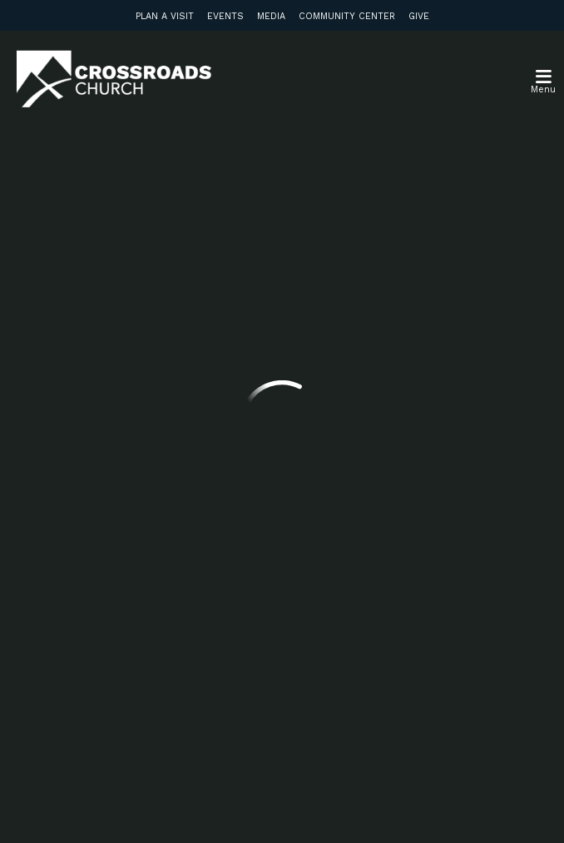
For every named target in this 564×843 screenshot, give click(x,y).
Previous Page (149, 281)
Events (225, 16)
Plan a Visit (165, 16)
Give (418, 16)
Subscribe (131, 680)
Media (271, 16)
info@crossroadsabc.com (150, 411)
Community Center (347, 16)
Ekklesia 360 (282, 808)
